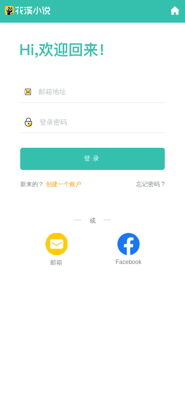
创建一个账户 (63, 184)
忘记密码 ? (150, 184)
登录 (93, 158)
